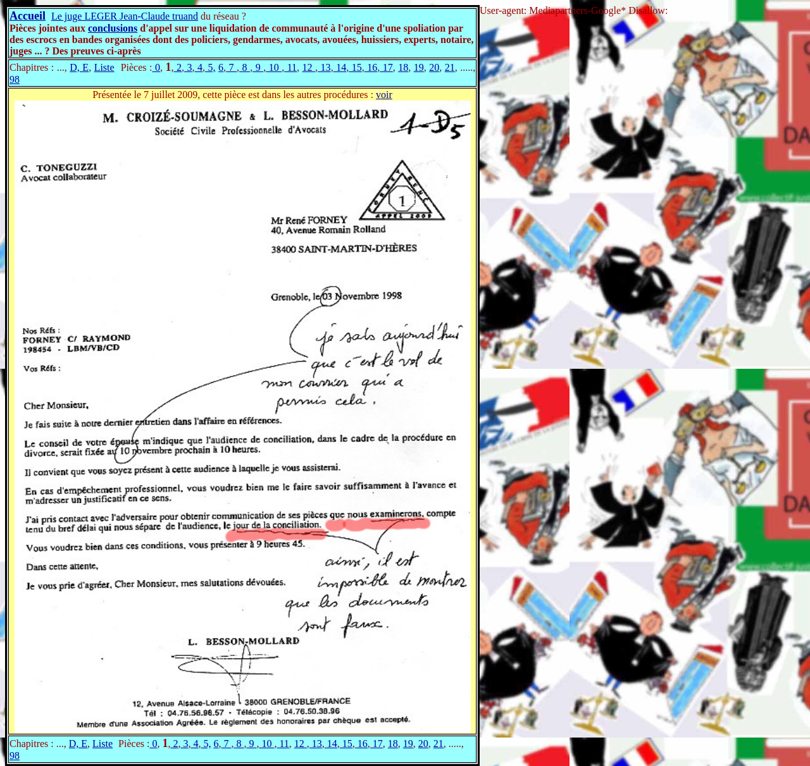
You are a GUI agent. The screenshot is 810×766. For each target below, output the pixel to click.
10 (274, 67)
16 (371, 67)
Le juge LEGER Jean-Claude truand (124, 16)
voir (384, 94)
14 (340, 67)
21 (450, 67)
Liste (104, 67)
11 (290, 67)
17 (386, 67)
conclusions (112, 28)
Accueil (27, 15)
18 (403, 67)
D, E (79, 67)
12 (309, 67)
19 (419, 67)
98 (14, 79)
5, (210, 67)
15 (355, 67)
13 (324, 67)
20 (434, 67)
